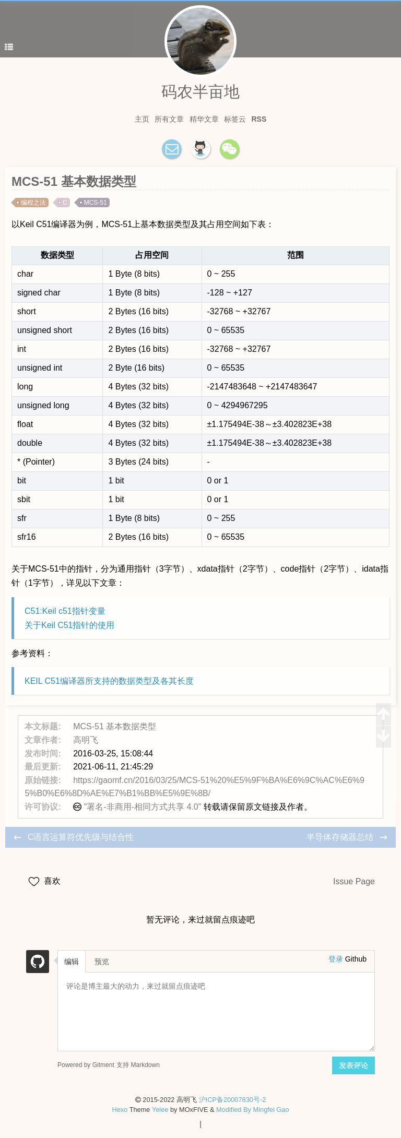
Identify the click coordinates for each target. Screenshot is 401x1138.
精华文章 (204, 119)
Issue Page (354, 881)
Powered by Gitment (85, 1064)
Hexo (119, 1109)
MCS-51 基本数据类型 (114, 726)
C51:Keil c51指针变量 (65, 611)
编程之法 (33, 202)
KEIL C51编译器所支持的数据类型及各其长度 (109, 681)
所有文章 (169, 119)
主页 (142, 119)
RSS (259, 119)
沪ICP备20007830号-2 (232, 1100)
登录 (335, 959)
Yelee (160, 1109)
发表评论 (353, 1065)
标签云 (235, 119)
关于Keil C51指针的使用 (69, 625)
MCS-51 (95, 202)
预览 (102, 961)
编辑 (71, 961)
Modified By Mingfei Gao (252, 1109)
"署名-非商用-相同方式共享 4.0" (143, 806)
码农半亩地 (200, 91)
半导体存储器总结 (340, 837)
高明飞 (85, 740)
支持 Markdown (138, 1064)
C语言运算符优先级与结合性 (81, 837)
